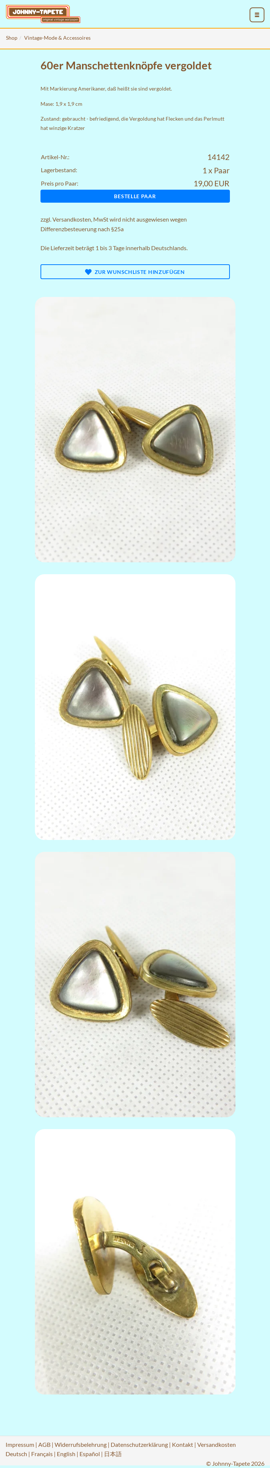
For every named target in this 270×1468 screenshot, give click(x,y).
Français (42, 1453)
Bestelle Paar (135, 196)
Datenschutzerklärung (139, 1444)
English (66, 1453)
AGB (44, 1444)
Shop (11, 38)
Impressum (20, 1444)
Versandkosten (71, 219)
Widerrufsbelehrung (81, 1444)
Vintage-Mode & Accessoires (57, 38)
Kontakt (182, 1444)
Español (89, 1453)
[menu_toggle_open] (257, 14)
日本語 (113, 1453)
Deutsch (16, 1453)
